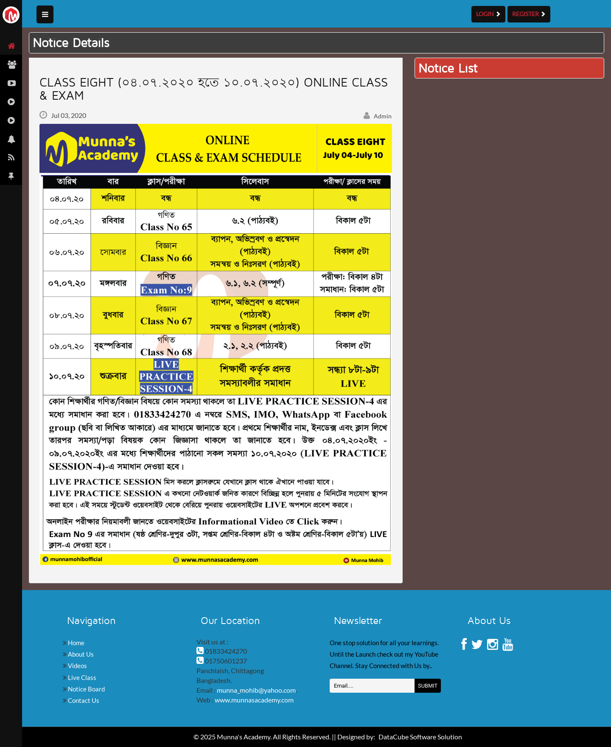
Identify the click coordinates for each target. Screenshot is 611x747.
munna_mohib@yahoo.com (256, 690)
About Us (80, 654)
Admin (378, 116)
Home (75, 642)
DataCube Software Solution (420, 737)
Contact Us (83, 700)
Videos (77, 665)
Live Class (81, 677)
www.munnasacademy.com (254, 700)
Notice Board (86, 689)
